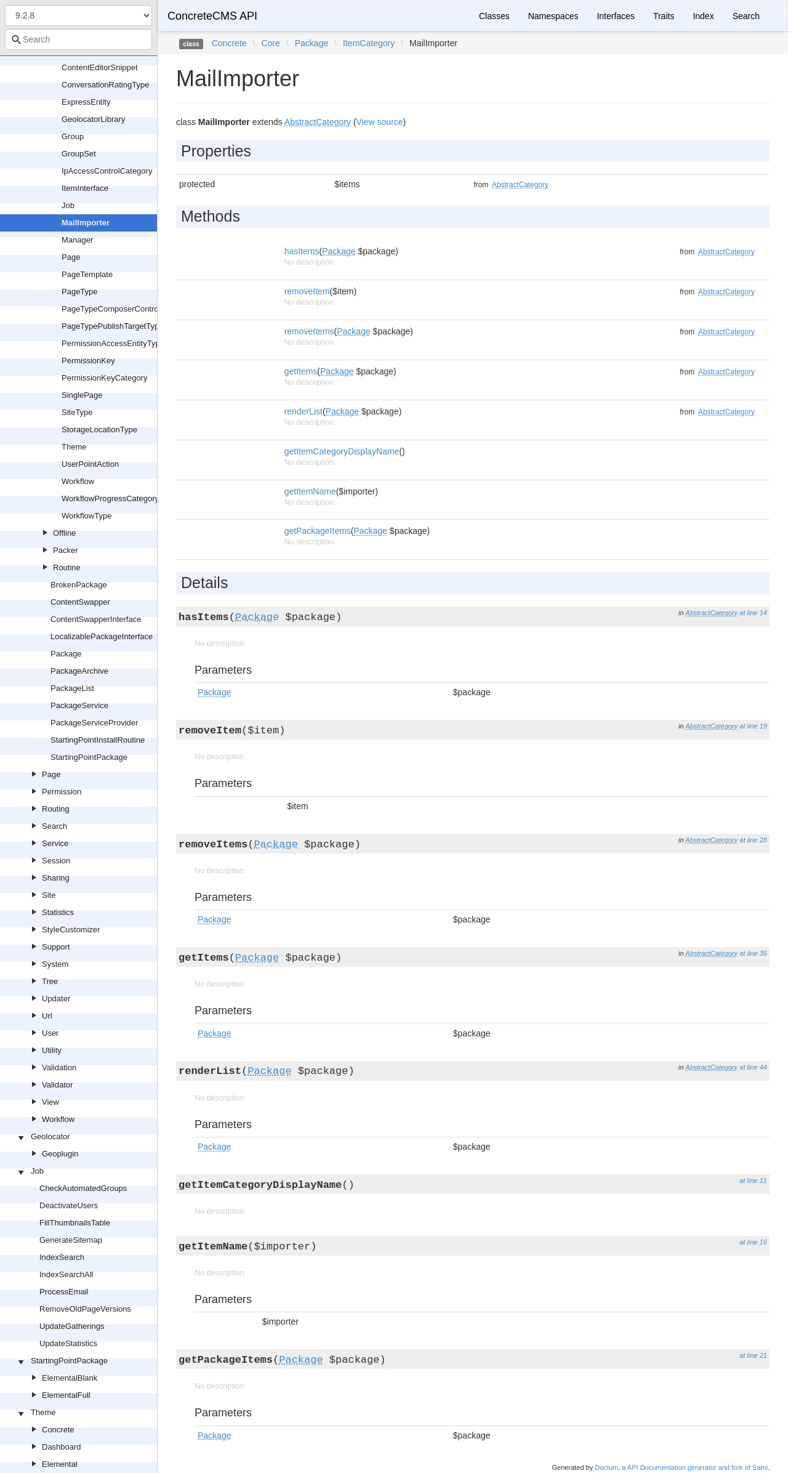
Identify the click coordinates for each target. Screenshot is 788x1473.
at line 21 (753, 1355)
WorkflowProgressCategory (110, 498)
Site (48, 895)
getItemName (310, 491)
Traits (663, 16)
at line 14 (753, 612)
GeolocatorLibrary (93, 119)
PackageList (72, 688)
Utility (52, 1050)
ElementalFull (66, 1395)
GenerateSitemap (70, 1240)
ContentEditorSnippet (100, 67)
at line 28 (753, 840)
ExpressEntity (86, 102)
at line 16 (753, 1242)
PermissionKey (88, 360)
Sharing (56, 877)
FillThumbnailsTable (74, 1222)
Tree (50, 981)
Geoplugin (60, 1153)
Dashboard (61, 1446)
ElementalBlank (69, 1377)
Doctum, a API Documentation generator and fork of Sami (681, 1467)
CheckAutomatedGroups (83, 1188)
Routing (56, 808)
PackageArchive (79, 671)
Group (73, 136)
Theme (74, 446)
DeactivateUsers (68, 1205)
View (50, 1102)
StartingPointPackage (88, 757)
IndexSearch (61, 1257)
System (55, 964)
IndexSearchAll (66, 1274)
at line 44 (753, 1067)
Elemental (60, 1464)
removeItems (309, 331)
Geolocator (50, 1136)
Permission (61, 791)
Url (47, 1015)
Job (68, 205)
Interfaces (615, 16)
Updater (56, 998)
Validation (59, 1067)
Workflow (78, 481)
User (50, 1033)
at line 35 (753, 953)
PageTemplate (87, 274)
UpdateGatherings (72, 1326)
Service (55, 843)
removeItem (307, 291)
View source (379, 122)
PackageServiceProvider (94, 722)
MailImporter (86, 222)
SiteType (77, 412)
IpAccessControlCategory (107, 171)
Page (71, 257)
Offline (64, 533)
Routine (67, 567)
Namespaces (553, 16)
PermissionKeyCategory (104, 377)
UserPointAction (90, 464)
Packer (65, 550)
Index (703, 16)
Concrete (58, 1429)
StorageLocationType (99, 429)
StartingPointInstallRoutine (97, 740)
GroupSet (79, 153)
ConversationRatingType (105, 84)
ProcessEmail (63, 1291)
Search (54, 826)
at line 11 (753, 1180)
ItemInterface (85, 188)
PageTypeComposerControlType (120, 308)
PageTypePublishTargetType (113, 326)
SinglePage (82, 395)
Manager (77, 239)
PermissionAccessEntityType (113, 343)
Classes (494, 16)
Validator (57, 1084)
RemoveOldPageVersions (85, 1309)
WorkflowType (86, 515)
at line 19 (753, 726)
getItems (301, 371)
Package (66, 653)
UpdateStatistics (68, 1343)
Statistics (58, 912)
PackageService (79, 705)
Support (56, 946)
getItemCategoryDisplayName (342, 451)
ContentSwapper (80, 602)
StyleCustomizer (71, 929)
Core (270, 43)
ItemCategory (369, 43)
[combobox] (78, 39)
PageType (80, 291)
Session (56, 860)
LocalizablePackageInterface (101, 636)
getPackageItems (317, 531)
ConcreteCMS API (212, 16)
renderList (303, 411)
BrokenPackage (78, 584)
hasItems (302, 251)
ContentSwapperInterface (95, 619)
